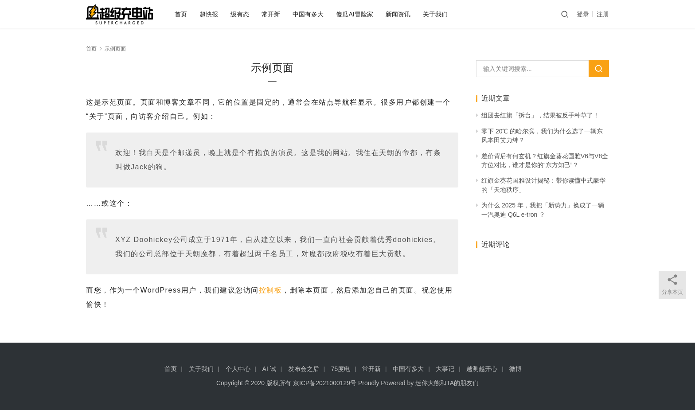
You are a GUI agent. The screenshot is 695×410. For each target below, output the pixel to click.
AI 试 (269, 368)
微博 (515, 368)
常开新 (271, 14)
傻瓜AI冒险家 (354, 14)
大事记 (445, 368)
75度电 (341, 368)
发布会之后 (303, 368)
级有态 (239, 14)
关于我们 (435, 14)
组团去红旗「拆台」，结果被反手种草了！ (540, 115)
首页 (181, 14)
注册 (603, 14)
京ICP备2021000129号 (324, 383)
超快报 (208, 14)
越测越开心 (481, 368)
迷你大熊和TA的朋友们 (447, 383)
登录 (583, 14)
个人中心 (238, 368)
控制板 (270, 290)
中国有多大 (308, 14)
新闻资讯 (398, 14)
